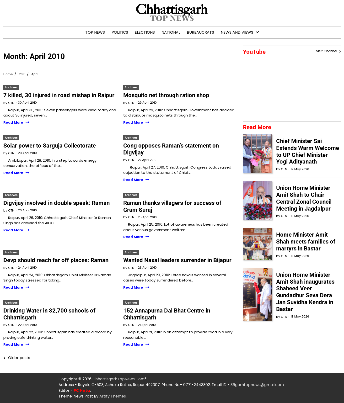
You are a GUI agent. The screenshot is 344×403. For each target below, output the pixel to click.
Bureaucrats (200, 32)
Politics (120, 32)
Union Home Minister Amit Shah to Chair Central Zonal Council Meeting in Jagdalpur (304, 198)
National (170, 32)
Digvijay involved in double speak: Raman (56, 203)
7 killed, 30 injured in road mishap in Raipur (58, 95)
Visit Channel (326, 51)
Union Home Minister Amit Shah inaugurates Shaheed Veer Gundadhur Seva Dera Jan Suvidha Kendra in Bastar (305, 292)
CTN (11, 103)
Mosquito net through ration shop (166, 95)
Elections (145, 32)
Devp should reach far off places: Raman (55, 260)
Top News (95, 32)
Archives (11, 87)
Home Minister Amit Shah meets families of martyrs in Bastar (305, 242)
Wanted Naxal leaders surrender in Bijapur (177, 260)
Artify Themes (112, 396)
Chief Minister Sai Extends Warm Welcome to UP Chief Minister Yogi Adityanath (307, 151)
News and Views (237, 32)
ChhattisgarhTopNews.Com (118, 379)
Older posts (19, 358)
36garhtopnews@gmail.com (258, 385)
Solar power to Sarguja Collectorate (49, 145)
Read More (13, 123)
